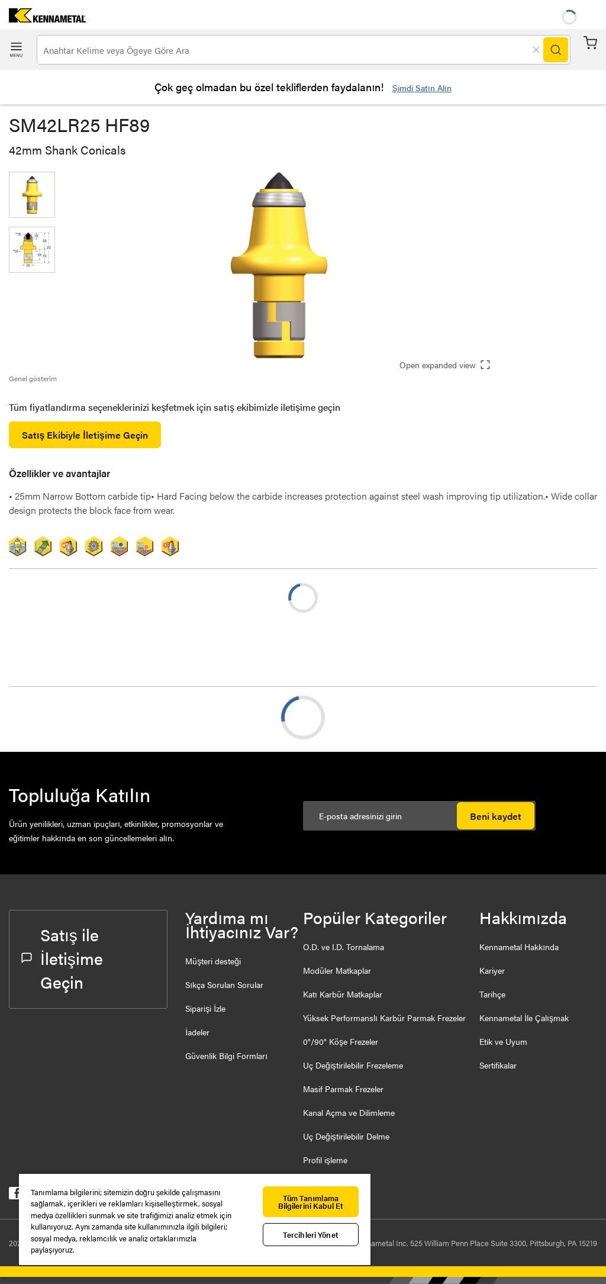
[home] (43, 18)
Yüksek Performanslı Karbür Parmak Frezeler (384, 1018)
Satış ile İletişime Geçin (62, 957)
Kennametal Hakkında (519, 946)
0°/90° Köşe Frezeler (340, 1041)
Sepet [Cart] (590, 43)
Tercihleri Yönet (311, 1234)
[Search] (555, 49)
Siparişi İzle (205, 1008)
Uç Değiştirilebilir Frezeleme (353, 1065)
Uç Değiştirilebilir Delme (346, 1136)
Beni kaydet (495, 816)
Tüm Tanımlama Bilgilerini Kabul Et (311, 1201)
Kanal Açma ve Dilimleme (349, 1112)
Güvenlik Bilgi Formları (226, 1055)
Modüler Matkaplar (337, 970)
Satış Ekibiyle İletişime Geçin (85, 435)
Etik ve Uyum (503, 1041)
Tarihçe (492, 994)
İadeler (197, 1032)
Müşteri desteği (213, 961)
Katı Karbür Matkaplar (342, 994)
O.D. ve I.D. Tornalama (343, 946)
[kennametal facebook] (15, 1195)
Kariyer (492, 970)
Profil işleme (325, 1160)
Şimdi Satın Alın (421, 88)
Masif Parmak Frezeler (343, 1089)
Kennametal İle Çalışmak (524, 1018)
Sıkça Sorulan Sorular (224, 984)
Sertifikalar (498, 1065)
